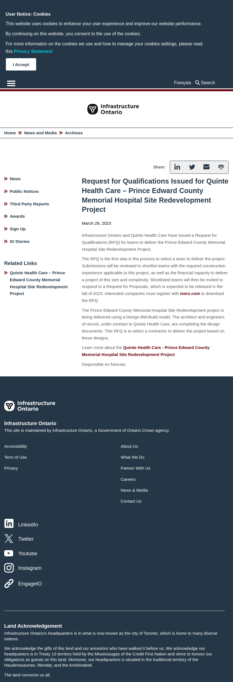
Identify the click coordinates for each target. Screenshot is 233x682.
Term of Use (15, 457)
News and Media (40, 132)
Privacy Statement (33, 51)
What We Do (133, 457)
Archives (74, 132)
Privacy (11, 468)
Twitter (26, 539)
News (15, 178)
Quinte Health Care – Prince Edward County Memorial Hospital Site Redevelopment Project (39, 283)
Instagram (29, 568)
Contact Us (131, 501)
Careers (128, 479)
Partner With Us (135, 468)
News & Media (134, 490)
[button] (177, 167)
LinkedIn (28, 525)
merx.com (190, 293)
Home (10, 132)
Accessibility (15, 446)
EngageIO (30, 584)
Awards (17, 216)
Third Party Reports (29, 203)
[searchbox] (209, 82)
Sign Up (18, 228)
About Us (129, 446)
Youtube (27, 553)
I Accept (21, 64)
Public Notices (24, 191)
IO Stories (20, 241)
